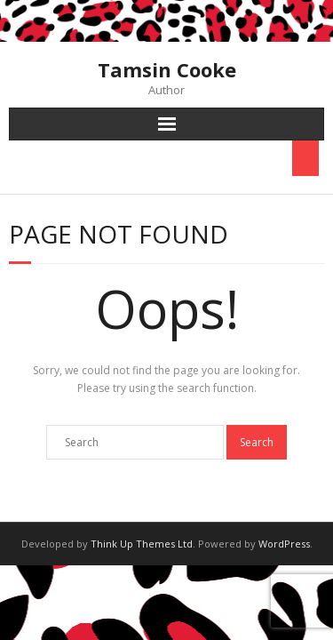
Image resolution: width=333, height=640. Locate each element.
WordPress (284, 543)
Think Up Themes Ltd (142, 543)
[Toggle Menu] (305, 158)
